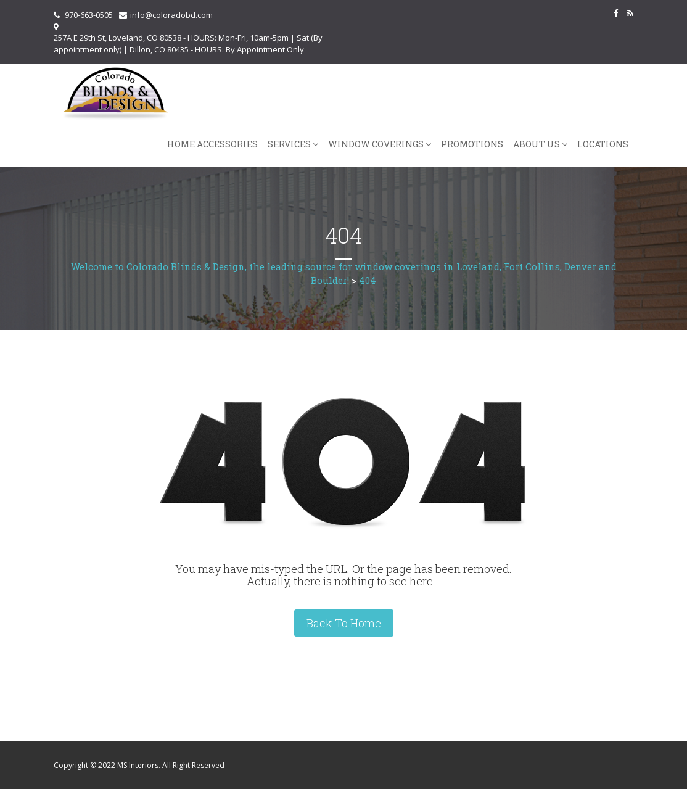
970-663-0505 (89, 14)
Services (289, 144)
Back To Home (343, 623)
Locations (602, 144)
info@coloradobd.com (171, 14)
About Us (536, 144)
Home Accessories (212, 144)
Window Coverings (376, 144)
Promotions (472, 144)
